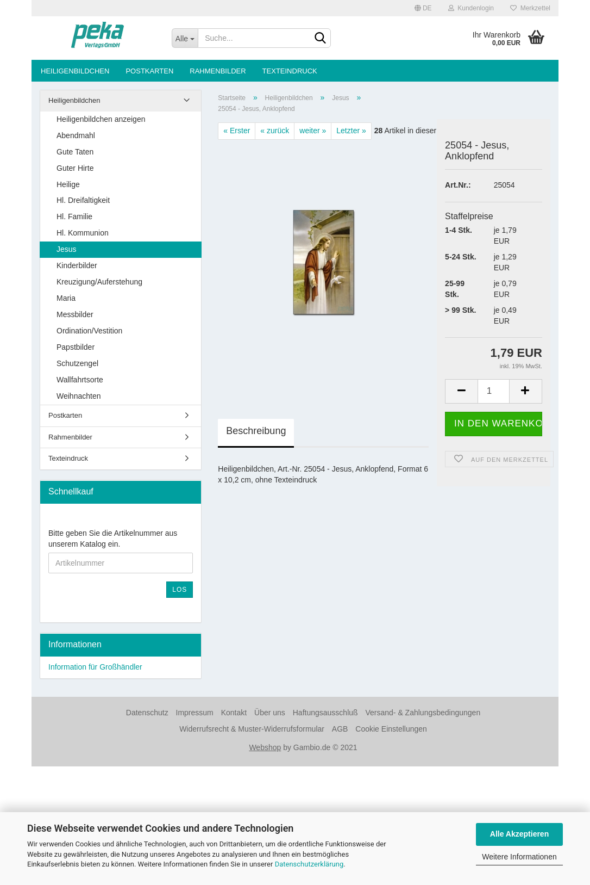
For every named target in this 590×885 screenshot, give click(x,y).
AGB (340, 729)
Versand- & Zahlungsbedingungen (422, 712)
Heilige (68, 184)
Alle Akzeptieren (519, 834)
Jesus (67, 249)
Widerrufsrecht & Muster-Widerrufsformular (251, 729)
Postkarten (149, 71)
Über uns (269, 712)
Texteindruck (289, 71)
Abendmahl (76, 135)
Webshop (265, 747)
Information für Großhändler (95, 667)
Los (179, 589)
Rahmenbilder (218, 71)
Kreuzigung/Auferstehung (99, 281)
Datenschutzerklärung (309, 864)
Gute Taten (75, 151)
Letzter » (351, 130)
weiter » (312, 130)
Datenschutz (147, 712)
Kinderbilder (77, 265)
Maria (66, 298)
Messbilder (75, 314)
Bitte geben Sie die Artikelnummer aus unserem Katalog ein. (112, 538)
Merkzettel (530, 8)
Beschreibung (256, 430)
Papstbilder (76, 347)
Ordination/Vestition (89, 330)
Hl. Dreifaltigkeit (83, 200)
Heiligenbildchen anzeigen (101, 119)
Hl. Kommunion (83, 232)
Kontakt (234, 712)
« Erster (236, 130)
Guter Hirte (75, 168)
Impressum (195, 712)
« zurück (274, 130)
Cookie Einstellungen (391, 729)
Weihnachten (79, 396)
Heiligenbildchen (75, 71)
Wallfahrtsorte (80, 379)
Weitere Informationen (519, 856)
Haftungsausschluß (325, 712)
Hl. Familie (74, 216)
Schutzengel (77, 363)
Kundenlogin (471, 8)
